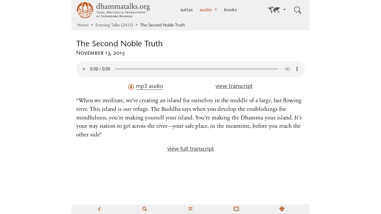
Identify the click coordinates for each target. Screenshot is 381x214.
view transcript (234, 86)
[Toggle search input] (298, 10)
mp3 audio (145, 87)
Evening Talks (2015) (114, 25)
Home (83, 25)
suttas (186, 10)
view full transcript (190, 149)
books (230, 10)
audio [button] (206, 10)
